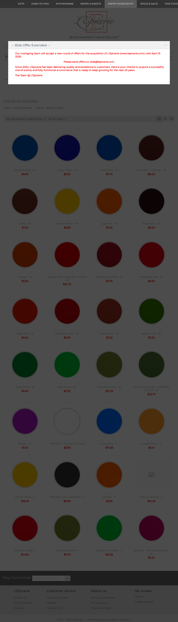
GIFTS (21, 3)
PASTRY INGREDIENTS (120, 3)
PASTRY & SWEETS (90, 3)
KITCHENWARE (65, 3)
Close (165, 46)
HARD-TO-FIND (40, 3)
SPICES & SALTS (149, 3)
